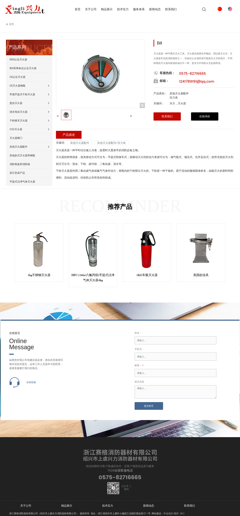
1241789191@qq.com (196, 81)
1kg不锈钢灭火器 (39, 275)
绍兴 (176, 513)
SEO (182, 513)
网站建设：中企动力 (162, 513)
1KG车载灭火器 (147, 275)
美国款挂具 (201, 275)
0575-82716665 (192, 74)
